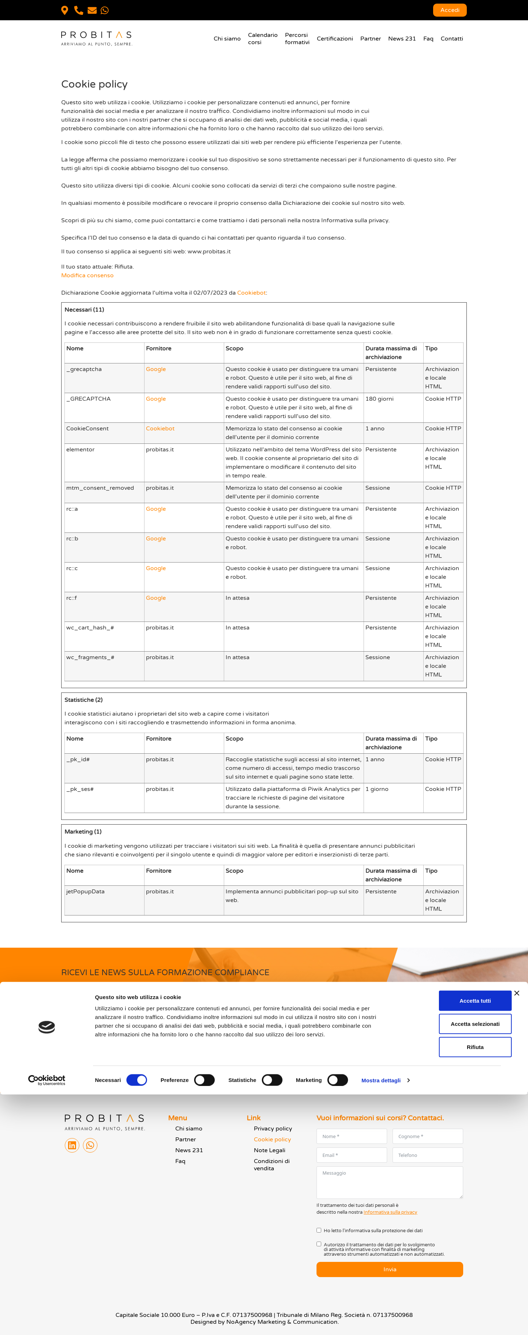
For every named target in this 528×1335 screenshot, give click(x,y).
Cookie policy (272, 1139)
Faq (428, 38)
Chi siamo (227, 38)
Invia (75, 1057)
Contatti (452, 38)
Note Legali (269, 1150)
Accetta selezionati (448, 1264)
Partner (370, 38)
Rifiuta (449, 1287)
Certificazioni (335, 38)
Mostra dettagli (381, 1321)
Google (156, 369)
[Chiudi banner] (516, 1233)
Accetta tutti (449, 1241)
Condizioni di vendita (272, 1165)
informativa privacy (121, 1037)
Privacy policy (273, 1128)
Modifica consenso (87, 275)
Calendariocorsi (263, 38)
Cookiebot (251, 292)
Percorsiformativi (297, 38)
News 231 (402, 38)
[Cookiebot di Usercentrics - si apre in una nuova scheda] (47, 1320)
